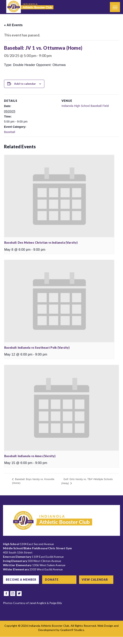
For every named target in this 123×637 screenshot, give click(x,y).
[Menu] (115, 7)
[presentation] (59, 196)
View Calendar (97, 579)
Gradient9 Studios (72, 630)
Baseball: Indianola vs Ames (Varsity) (30, 456)
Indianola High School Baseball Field (85, 105)
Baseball (9, 132)
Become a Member (21, 579)
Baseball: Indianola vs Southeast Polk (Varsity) (37, 347)
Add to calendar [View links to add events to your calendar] (25, 83)
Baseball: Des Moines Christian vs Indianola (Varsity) (41, 242)
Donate (53, 579)
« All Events (13, 25)
